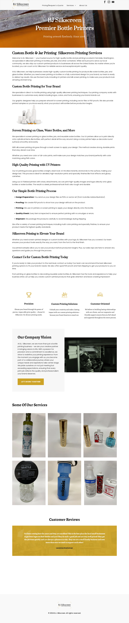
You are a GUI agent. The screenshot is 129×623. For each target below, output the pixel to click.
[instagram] (109, 2)
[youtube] (113, 2)
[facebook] (105, 2)
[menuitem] (53, 5)
